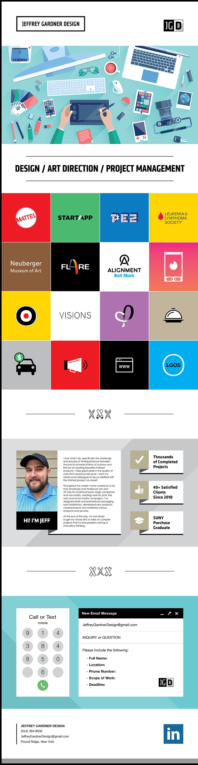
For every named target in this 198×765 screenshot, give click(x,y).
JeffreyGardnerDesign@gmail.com (45, 736)
